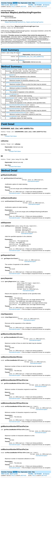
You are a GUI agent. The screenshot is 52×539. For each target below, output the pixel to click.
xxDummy (21, 61)
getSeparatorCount (11, 93)
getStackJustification (11, 97)
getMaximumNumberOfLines (13, 84)
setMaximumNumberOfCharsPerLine (16, 109)
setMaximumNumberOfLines (13, 113)
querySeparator (10, 101)
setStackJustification (11, 121)
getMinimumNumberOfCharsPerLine (15, 89)
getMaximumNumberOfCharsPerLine (16, 80)
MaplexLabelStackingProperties (34, 22)
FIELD (13, 6)
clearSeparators (10, 76)
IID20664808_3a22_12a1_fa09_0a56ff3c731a (31, 57)
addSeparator (9, 70)
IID (20, 53)
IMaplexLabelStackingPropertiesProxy (15, 22)
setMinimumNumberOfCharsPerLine (15, 117)
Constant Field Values (11, 141)
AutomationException (33, 188)
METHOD (23, 6)
